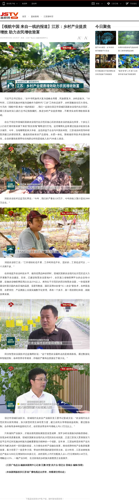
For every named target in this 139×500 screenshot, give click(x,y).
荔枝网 (34, 4)
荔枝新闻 (35, 16)
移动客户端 (10, 3)
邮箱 (97, 3)
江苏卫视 (114, 3)
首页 (24, 16)
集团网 (24, 4)
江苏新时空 (48, 16)
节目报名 (131, 3)
